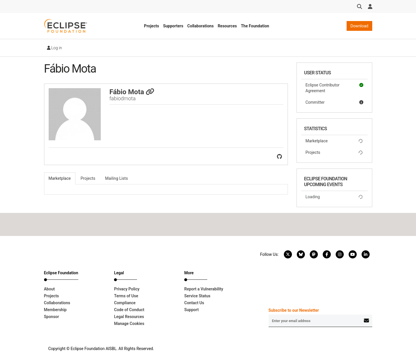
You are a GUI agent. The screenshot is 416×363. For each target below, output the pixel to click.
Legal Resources (129, 316)
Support (191, 309)
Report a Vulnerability (203, 289)
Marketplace (334, 141)
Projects (151, 26)
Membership (55, 309)
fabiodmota (122, 98)
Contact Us (194, 302)
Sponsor (51, 316)
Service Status (197, 296)
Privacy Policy (126, 289)
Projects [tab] (88, 178)
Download (359, 26)
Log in (54, 48)
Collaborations (200, 26)
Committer (334, 102)
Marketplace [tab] (60, 178)
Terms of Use (126, 296)
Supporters (173, 26)
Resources (227, 26)
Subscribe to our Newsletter (294, 310)
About (49, 289)
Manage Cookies (129, 323)
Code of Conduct (129, 309)
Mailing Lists (116, 178)
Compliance (125, 302)
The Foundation (255, 26)
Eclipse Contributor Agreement (334, 87)
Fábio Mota (131, 92)
